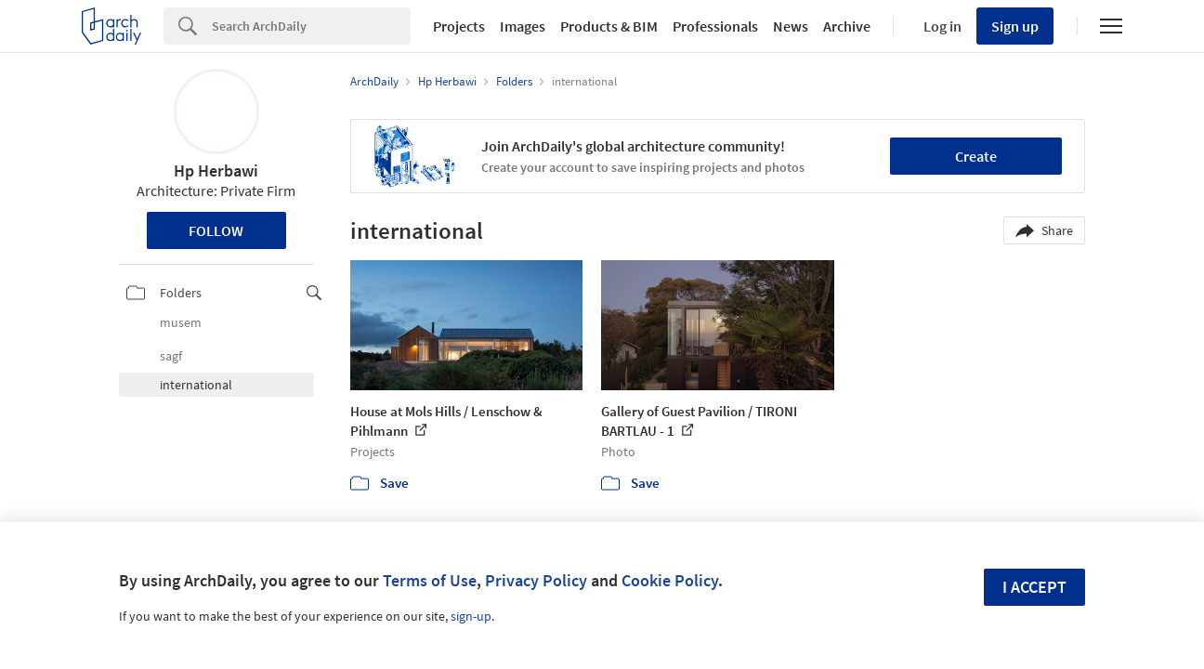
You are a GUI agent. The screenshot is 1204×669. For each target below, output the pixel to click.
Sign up (1015, 26)
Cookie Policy (670, 580)
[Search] (311, 26)
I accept (1034, 586)
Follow (216, 230)
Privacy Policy (536, 580)
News (790, 26)
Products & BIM (609, 26)
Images (522, 26)
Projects (459, 26)
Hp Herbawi (216, 170)
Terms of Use (430, 580)
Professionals (715, 26)
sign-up (471, 616)
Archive (846, 26)
